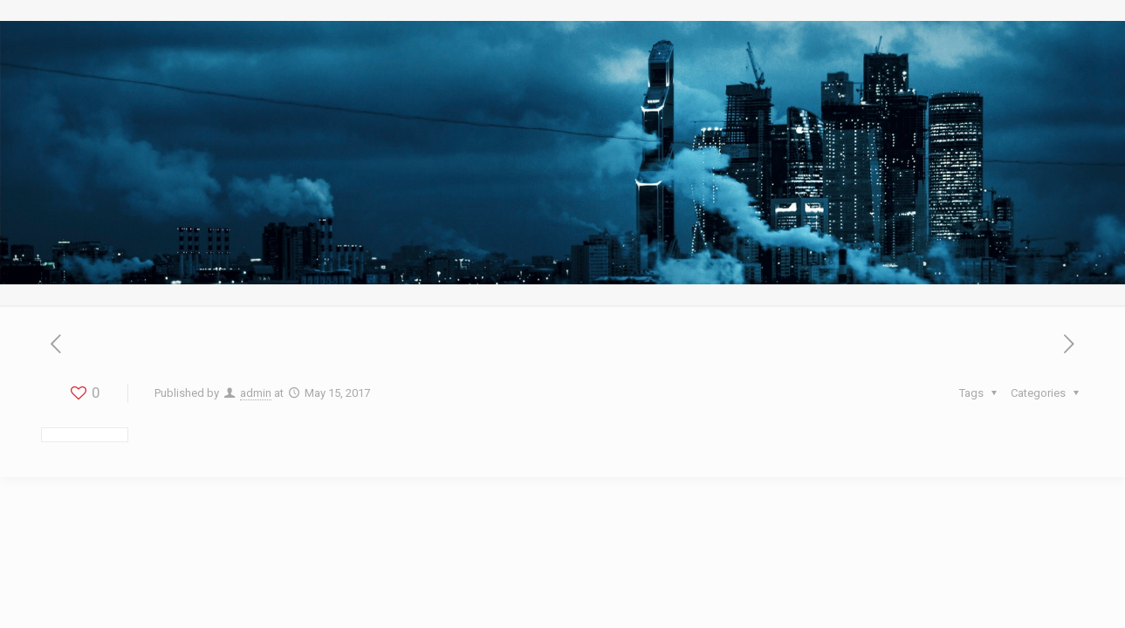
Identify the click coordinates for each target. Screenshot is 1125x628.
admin (255, 392)
